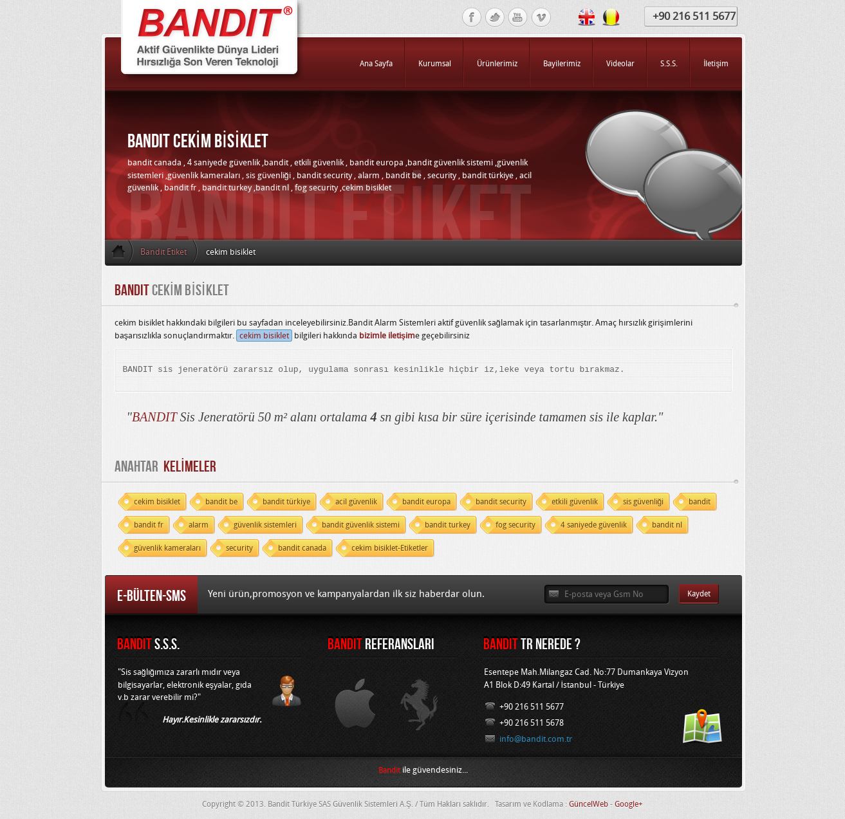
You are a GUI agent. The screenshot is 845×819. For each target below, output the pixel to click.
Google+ (629, 804)
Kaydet (698, 593)
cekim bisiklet (264, 335)
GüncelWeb (588, 804)
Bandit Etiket (163, 252)
